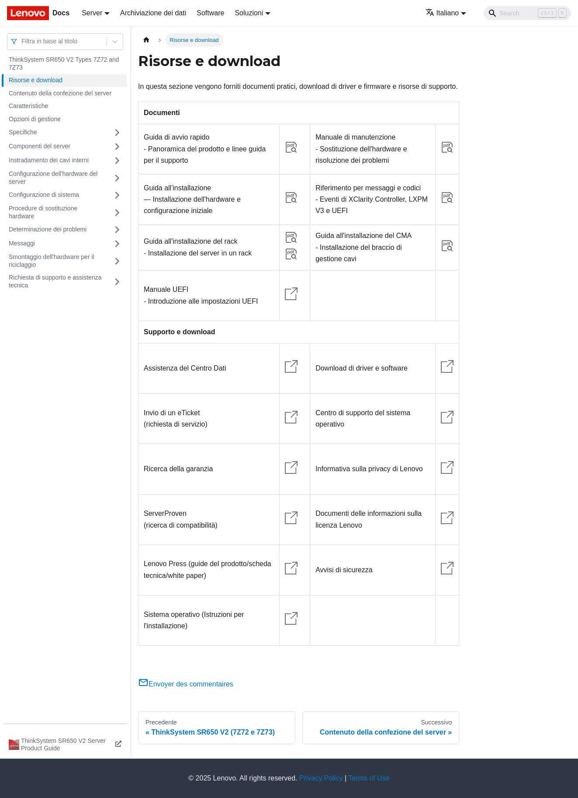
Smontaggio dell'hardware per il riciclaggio (51, 260)
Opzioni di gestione (35, 119)
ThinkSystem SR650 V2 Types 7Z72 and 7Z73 (64, 63)
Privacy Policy (321, 778)
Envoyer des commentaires (185, 684)
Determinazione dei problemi (48, 229)
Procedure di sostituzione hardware (43, 212)
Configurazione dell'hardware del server (53, 177)
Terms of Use (368, 778)
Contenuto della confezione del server (60, 93)
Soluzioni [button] (249, 13)
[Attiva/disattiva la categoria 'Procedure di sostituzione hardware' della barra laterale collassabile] (117, 212)
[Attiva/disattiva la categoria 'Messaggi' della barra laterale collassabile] (117, 244)
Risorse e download (35, 80)
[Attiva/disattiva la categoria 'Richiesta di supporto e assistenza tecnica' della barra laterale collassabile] (117, 281)
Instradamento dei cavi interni (49, 160)
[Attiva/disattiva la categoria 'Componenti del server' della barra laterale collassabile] (117, 147)
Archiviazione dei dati (153, 13)
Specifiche (23, 132)
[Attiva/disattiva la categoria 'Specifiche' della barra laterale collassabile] (117, 133)
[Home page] (146, 40)
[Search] (527, 13)
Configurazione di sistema (44, 194)
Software (210, 13)
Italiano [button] (442, 13)
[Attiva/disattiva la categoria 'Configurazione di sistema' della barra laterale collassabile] (117, 195)
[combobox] (22, 41)
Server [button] (92, 13)
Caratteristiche (28, 105)
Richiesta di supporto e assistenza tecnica (55, 281)
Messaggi (22, 243)
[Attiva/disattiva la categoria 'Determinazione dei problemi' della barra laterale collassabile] (117, 230)
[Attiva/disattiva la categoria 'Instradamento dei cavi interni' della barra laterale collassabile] (117, 161)
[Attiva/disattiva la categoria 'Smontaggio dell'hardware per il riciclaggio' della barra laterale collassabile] (117, 261)
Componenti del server (39, 146)
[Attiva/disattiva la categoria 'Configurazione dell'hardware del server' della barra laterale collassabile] (117, 178)
